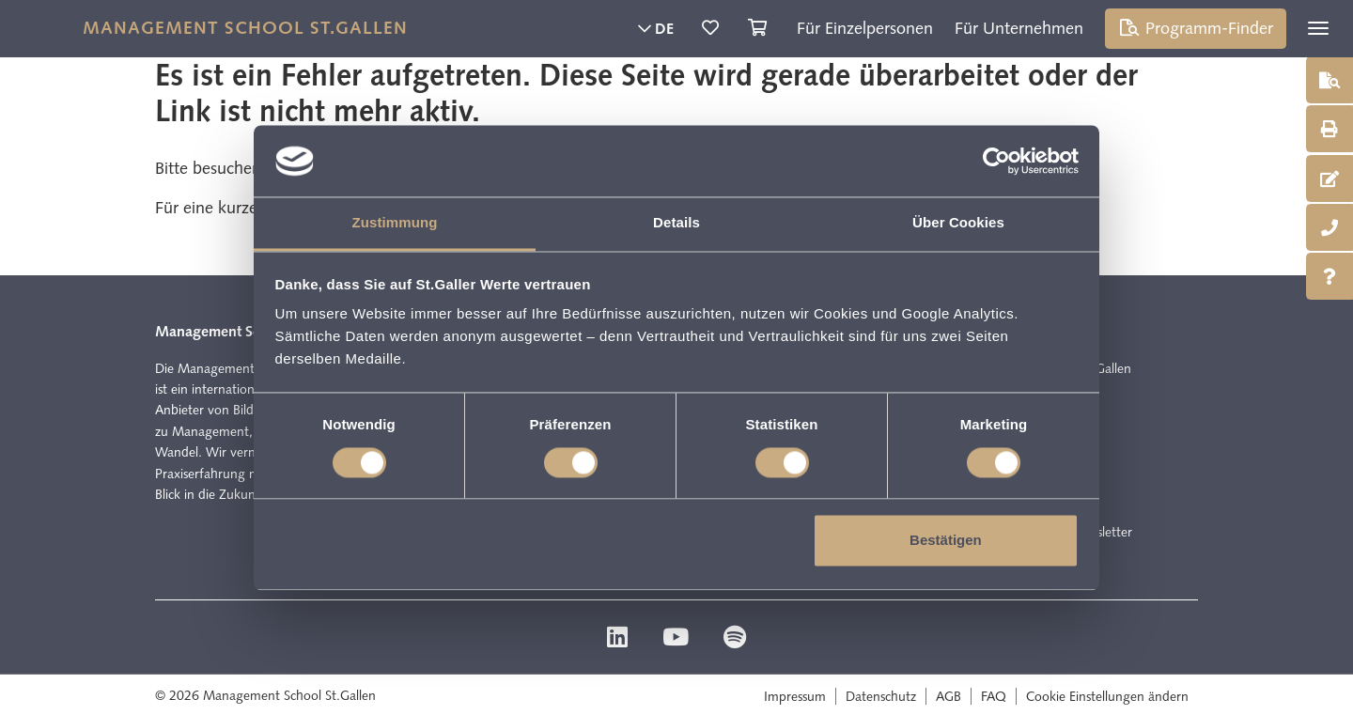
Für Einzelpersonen (865, 28)
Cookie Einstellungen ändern (1107, 696)
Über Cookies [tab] (958, 223)
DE (656, 29)
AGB (948, 696)
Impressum (795, 696)
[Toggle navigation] (1318, 28)
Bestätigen (946, 541)
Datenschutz (881, 696)
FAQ (993, 696)
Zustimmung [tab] (395, 223)
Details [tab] (676, 223)
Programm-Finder (1196, 28)
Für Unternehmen (1019, 28)
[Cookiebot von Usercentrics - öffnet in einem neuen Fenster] (996, 161)
